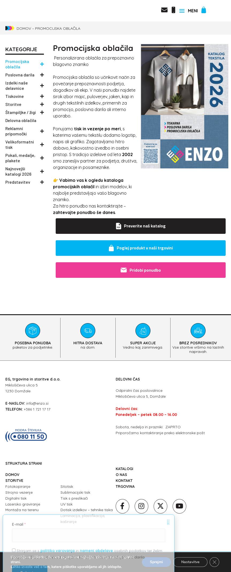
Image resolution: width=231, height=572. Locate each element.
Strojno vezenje (19, 492)
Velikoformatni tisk (24, 144)
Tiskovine (24, 96)
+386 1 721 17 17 (37, 409)
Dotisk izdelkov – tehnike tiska (86, 509)
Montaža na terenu (22, 509)
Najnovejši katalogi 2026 (24, 171)
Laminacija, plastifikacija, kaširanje (82, 518)
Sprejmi (156, 561)
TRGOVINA (125, 486)
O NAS (121, 474)
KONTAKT (124, 480)
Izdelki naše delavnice (24, 85)
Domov (24, 28)
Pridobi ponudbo (140, 270)
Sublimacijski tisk (75, 492)
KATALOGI (124, 468)
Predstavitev (24, 182)
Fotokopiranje (17, 486)
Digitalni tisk (15, 498)
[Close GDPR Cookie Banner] (214, 562)
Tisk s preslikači (74, 498)
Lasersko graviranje (22, 504)
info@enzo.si (37, 403)
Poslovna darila (24, 75)
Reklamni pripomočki (24, 131)
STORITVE (14, 480)
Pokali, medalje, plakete (24, 158)
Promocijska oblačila (24, 64)
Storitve (24, 104)
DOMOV (12, 474)
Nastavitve (190, 561)
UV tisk (66, 504)
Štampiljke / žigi (24, 112)
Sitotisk (66, 486)
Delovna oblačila (20, 120)
